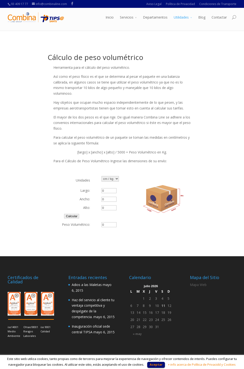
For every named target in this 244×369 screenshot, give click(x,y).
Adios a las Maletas (87, 284)
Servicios (126, 17)
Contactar (219, 17)
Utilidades (181, 17)
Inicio (110, 17)
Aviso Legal (154, 4)
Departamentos (155, 17)
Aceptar (156, 364)
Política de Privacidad (180, 4)
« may (137, 334)
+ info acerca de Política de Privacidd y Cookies (202, 364)
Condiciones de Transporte (217, 4)
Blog (201, 17)
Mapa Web (198, 284)
